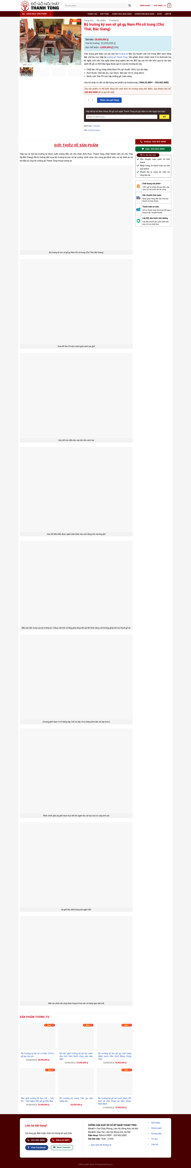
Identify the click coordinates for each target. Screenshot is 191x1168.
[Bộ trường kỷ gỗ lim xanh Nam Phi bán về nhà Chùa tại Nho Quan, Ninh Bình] (115, 1081)
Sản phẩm (101, 20)
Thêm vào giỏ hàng (109, 100)
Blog (159, 14)
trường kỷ (123, 54)
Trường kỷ (114, 20)
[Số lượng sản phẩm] (89, 100)
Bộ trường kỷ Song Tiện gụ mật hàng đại (76, 1099)
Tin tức (154, 1139)
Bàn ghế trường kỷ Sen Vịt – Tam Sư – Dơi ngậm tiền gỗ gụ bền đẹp (37, 1099)
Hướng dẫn (156, 1133)
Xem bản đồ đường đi (101, 1145)
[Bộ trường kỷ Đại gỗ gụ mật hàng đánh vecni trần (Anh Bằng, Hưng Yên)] (115, 1036)
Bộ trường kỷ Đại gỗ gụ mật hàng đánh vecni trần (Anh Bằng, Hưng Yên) (114, 1056)
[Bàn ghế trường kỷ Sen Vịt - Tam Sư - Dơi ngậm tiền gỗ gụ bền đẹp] (37, 1081)
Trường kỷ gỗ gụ (94, 130)
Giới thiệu (104, 14)
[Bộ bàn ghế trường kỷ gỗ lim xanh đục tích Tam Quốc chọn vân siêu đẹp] (76, 1036)
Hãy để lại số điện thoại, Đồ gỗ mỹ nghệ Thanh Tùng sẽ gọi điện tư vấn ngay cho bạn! (126, 111)
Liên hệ (168, 14)
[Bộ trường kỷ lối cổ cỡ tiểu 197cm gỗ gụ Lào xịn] (37, 1036)
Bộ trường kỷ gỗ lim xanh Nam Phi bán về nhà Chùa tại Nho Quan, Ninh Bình (114, 1101)
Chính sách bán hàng (122, 14)
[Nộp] (129, 5)
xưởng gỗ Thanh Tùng (117, 57)
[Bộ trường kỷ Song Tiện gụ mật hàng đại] (76, 1081)
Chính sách (156, 1128)
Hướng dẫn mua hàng (144, 14)
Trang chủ (92, 14)
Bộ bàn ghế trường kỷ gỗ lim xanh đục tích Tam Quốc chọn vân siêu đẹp (76, 1056)
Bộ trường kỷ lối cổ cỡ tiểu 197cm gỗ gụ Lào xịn (37, 1054)
